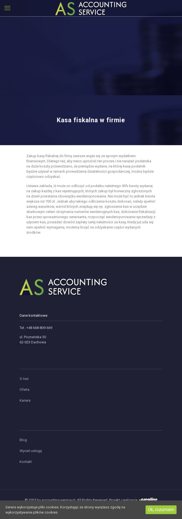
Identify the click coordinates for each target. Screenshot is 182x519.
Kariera (25, 400)
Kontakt (26, 462)
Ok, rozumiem (161, 509)
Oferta (24, 389)
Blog (23, 440)
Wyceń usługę (31, 451)
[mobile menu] (7, 8)
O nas (24, 379)
